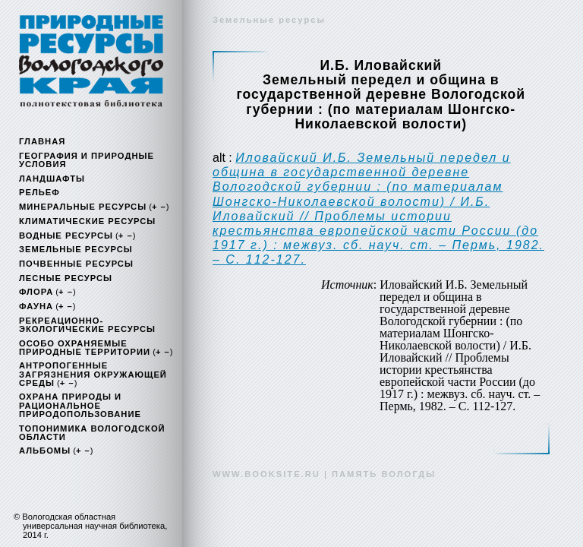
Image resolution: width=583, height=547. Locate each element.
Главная (42, 141)
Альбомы (45, 450)
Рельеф (39, 192)
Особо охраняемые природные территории (84, 347)
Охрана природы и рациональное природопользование (80, 405)
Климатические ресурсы (87, 221)
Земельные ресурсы (76, 249)
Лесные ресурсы (65, 278)
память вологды (384, 474)
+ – (159, 206)
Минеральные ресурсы (83, 206)
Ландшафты (52, 178)
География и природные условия (86, 160)
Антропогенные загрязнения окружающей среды (93, 374)
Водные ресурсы (66, 235)
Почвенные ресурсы (76, 263)
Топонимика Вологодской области (92, 432)
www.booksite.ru (266, 474)
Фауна (36, 306)
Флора (36, 291)
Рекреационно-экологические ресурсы (87, 325)
